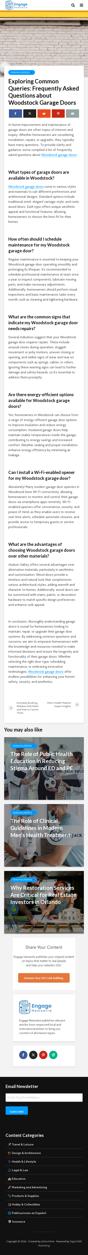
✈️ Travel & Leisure (20, 1144)
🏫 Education (17, 1179)
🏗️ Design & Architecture (24, 1153)
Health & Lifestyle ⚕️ (22, 72)
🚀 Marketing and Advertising (27, 1187)
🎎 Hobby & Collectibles (24, 1204)
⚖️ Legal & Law (18, 1170)
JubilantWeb (47, 1241)
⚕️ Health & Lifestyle (22, 1161)
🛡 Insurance (16, 1221)
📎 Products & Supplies (23, 1196)
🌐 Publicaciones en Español (27, 1213)
